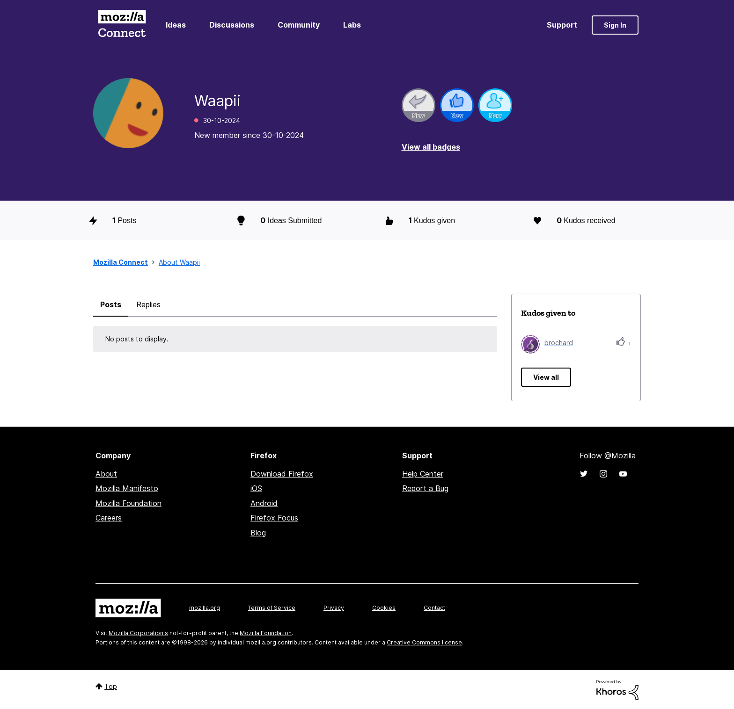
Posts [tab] (110, 304)
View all (546, 377)
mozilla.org (204, 607)
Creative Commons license (424, 642)
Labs (352, 24)
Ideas (176, 24)
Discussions (231, 24)
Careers (108, 517)
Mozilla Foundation (128, 503)
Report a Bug (425, 488)
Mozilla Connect (121, 25)
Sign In (615, 25)
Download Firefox (281, 473)
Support (562, 24)
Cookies (384, 607)
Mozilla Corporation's (138, 633)
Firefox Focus (274, 517)
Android (264, 503)
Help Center (422, 473)
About (106, 473)
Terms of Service (271, 607)
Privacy (333, 607)
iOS (256, 488)
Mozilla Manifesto (126, 488)
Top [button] (110, 686)
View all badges (431, 147)
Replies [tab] (148, 304)
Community (299, 24)
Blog (258, 532)
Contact (434, 607)
